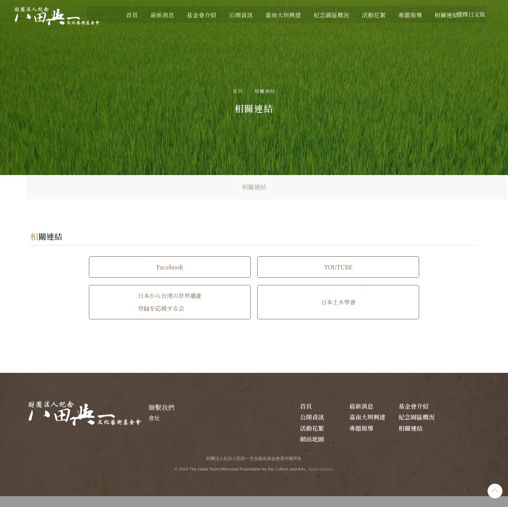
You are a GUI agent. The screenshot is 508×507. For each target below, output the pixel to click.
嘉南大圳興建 (344, 431)
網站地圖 (379, 447)
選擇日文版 (468, 14)
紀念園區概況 (382, 431)
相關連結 (264, 92)
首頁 (238, 92)
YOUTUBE (254, 280)
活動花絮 (418, 426)
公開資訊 (456, 415)
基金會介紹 (421, 415)
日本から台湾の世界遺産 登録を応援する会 (386, 279)
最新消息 (379, 415)
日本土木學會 (254, 315)
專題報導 (456, 426)
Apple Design (323, 478)
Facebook (121, 280)
